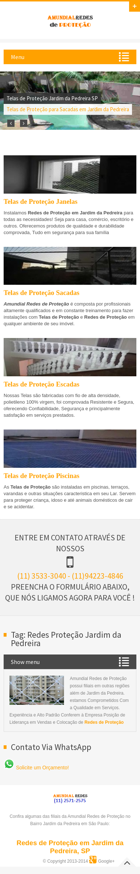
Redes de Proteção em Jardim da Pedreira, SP (69, 847)
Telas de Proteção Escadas (41, 384)
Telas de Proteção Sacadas (41, 292)
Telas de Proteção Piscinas (41, 475)
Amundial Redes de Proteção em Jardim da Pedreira (70, 20)
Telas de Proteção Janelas (40, 201)
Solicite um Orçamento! (36, 767)
